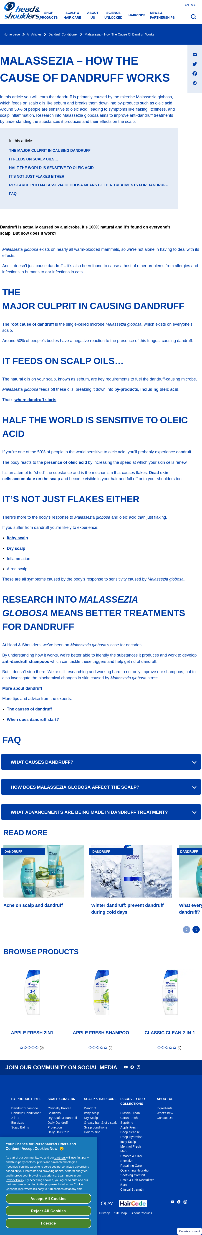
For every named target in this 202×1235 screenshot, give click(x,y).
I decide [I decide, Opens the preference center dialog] (48, 1223)
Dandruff (90, 1108)
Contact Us (164, 1118)
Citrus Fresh (129, 1118)
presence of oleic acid (65, 462)
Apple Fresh (129, 1127)
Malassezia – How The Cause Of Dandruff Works (119, 34)
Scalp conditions (95, 1127)
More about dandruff (22, 688)
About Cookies (141, 1213)
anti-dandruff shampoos (25, 661)
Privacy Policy (15, 1180)
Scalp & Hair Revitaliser (137, 1180)
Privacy (104, 1213)
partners (60, 1157)
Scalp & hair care (72, 15)
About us (92, 15)
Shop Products (49, 15)
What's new (165, 1113)
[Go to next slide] (196, 929)
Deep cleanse (130, 1132)
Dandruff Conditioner (63, 34)
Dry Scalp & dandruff (62, 1118)
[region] (48, 1186)
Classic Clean (130, 1113)
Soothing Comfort (132, 1175)
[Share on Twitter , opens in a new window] (194, 64)
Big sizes (17, 1123)
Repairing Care (131, 1166)
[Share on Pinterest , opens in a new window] (194, 83)
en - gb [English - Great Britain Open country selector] (189, 4)
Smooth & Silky (131, 1156)
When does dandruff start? (33, 719)
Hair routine (92, 1132)
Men (123, 1151)
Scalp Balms (20, 1127)
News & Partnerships (162, 15)
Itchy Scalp (128, 1142)
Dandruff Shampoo (24, 1108)
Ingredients (164, 1108)
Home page (11, 34)
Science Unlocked (113, 15)
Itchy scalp (17, 537)
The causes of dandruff (29, 709)
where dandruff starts (35, 399)
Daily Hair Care (58, 1132)
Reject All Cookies (48, 1211)
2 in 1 (15, 1118)
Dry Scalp (91, 1118)
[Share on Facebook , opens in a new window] (194, 73)
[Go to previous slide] (186, 929)
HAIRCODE (137, 15)
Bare (123, 1185)
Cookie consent (189, 1231)
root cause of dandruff (32, 324)
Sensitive (126, 1161)
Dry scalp (16, 548)
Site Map (120, 1213)
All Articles (34, 34)
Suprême (126, 1123)
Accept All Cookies (48, 1198)
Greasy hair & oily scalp (101, 1123)
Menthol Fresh (130, 1147)
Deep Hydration (131, 1137)
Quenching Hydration (135, 1170)
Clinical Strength (132, 1190)
